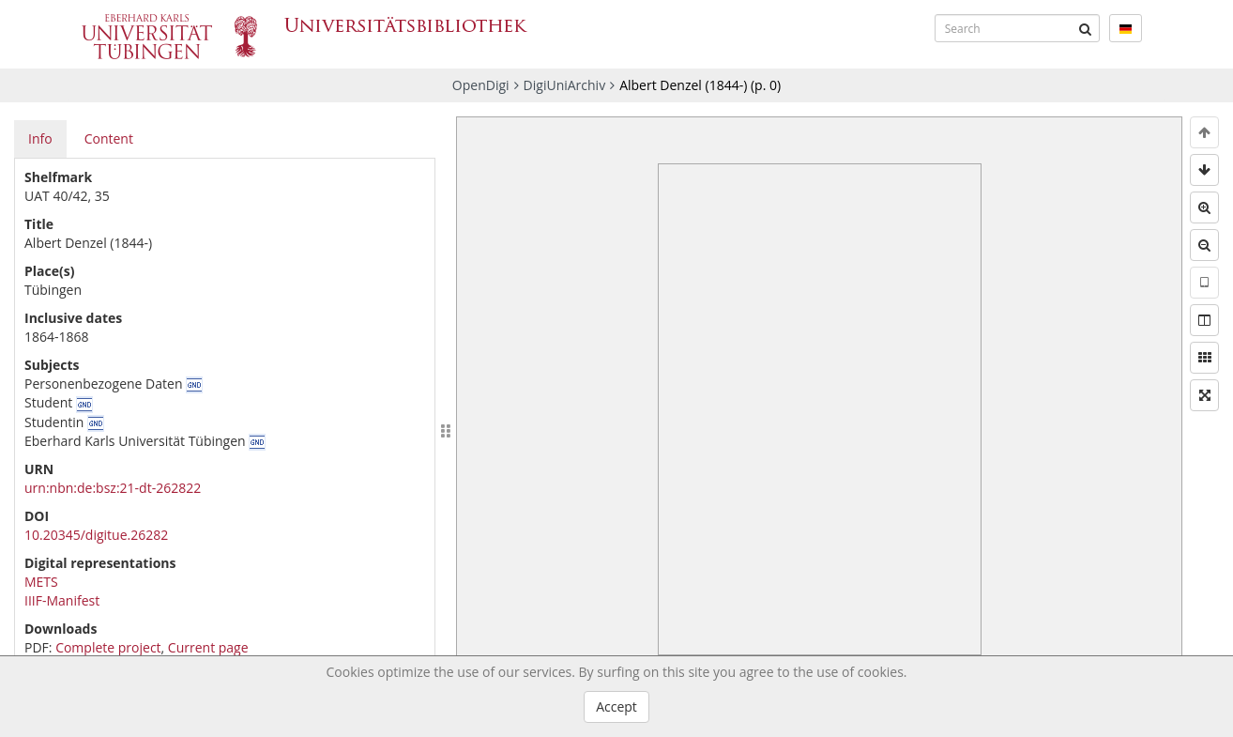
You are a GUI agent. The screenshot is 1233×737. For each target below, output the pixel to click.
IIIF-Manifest (61, 600)
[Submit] (1086, 28)
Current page (208, 647)
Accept (616, 706)
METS (41, 582)
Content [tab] (108, 138)
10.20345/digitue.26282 (96, 535)
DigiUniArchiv (565, 85)
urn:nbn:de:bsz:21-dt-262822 (112, 488)
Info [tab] (40, 138)
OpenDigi (481, 85)
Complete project (107, 647)
